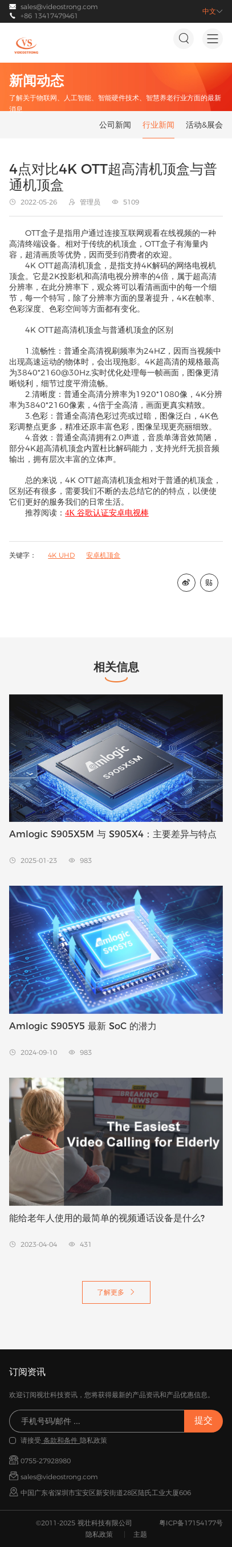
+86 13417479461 (49, 15)
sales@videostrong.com (59, 6)
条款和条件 (60, 1440)
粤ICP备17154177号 (191, 1523)
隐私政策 (99, 1534)
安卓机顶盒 (103, 555)
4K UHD (61, 555)
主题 (140, 1534)
